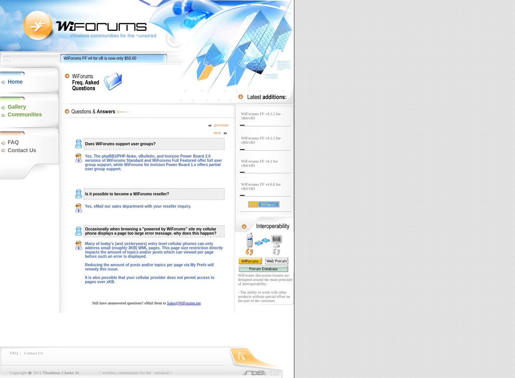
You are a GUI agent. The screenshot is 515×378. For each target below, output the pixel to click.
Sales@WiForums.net (184, 303)
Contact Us (22, 150)
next (221, 132)
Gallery (17, 107)
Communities (25, 114)
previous (218, 125)
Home (15, 82)
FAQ (13, 142)
